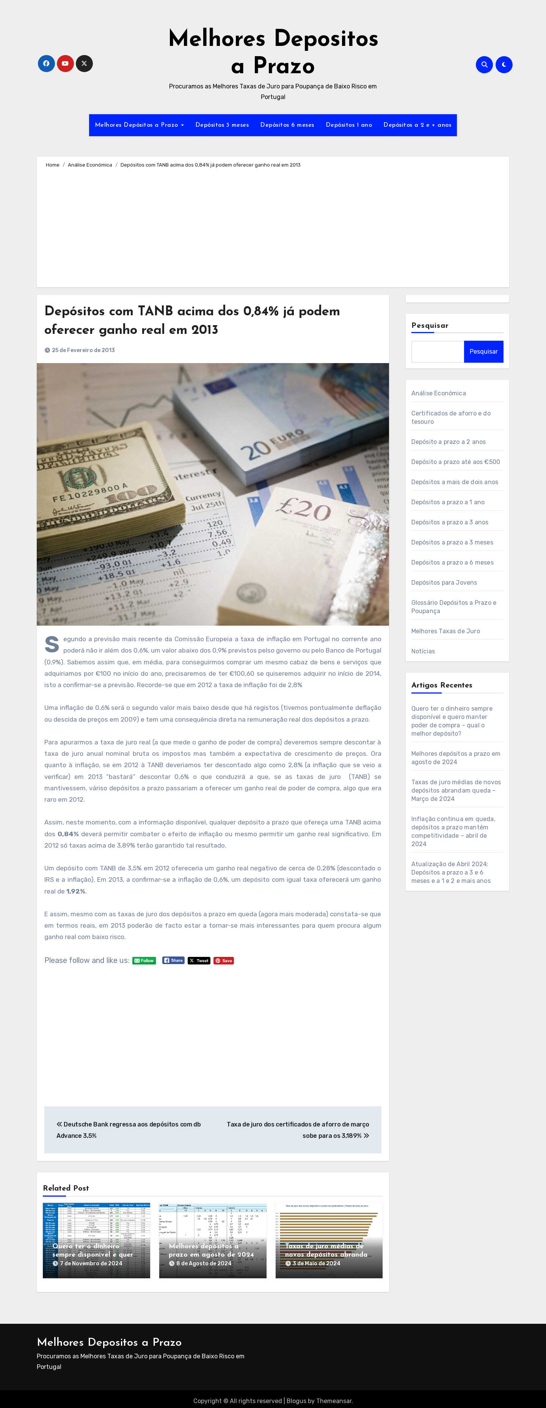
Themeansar (333, 1396)
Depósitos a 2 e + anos (417, 125)
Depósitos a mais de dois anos (455, 482)
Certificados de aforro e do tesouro (451, 417)
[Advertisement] (274, 226)
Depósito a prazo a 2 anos (448, 441)
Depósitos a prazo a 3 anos (450, 522)
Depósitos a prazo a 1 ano (448, 502)
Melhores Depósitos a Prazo (137, 125)
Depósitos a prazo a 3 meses (452, 542)
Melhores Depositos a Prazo (109, 1338)
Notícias (423, 651)
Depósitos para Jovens (444, 582)
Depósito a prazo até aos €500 (455, 462)
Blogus (296, 1396)
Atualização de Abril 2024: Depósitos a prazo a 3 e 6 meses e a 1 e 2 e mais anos (451, 872)
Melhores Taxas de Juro (445, 631)
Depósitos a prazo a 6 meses (452, 562)
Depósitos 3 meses (222, 125)
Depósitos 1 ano (349, 125)
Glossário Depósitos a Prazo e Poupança (454, 607)
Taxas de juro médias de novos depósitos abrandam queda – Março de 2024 (329, 1254)
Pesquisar (430, 326)
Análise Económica (438, 393)
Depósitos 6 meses (287, 125)
